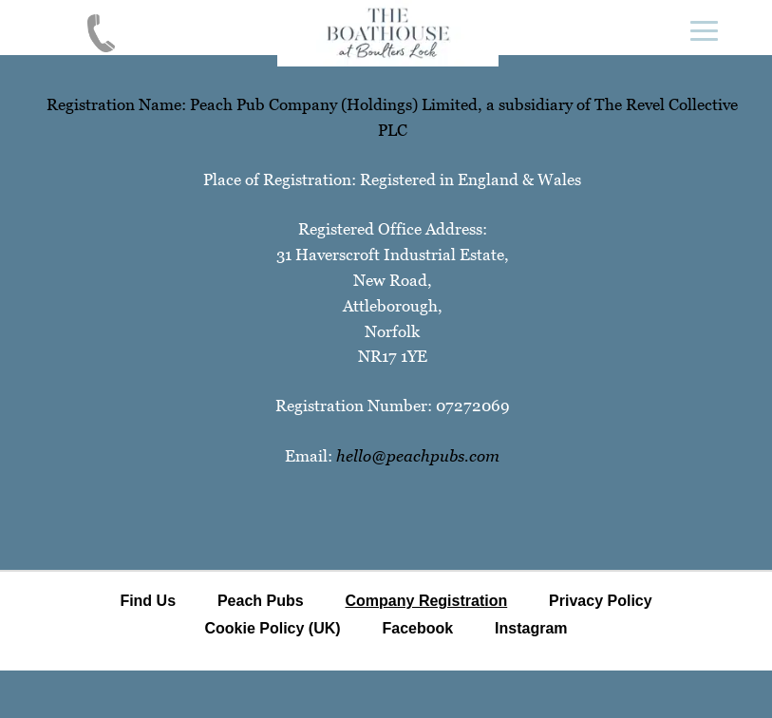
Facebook (417, 628)
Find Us (148, 601)
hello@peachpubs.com (417, 455)
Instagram (531, 628)
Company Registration (427, 601)
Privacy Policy (600, 601)
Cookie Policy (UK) (272, 628)
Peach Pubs (260, 601)
